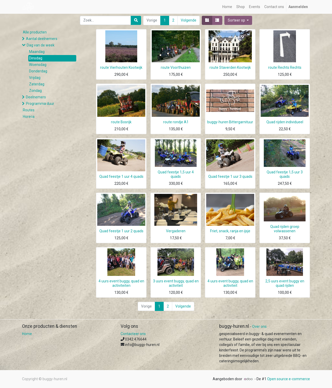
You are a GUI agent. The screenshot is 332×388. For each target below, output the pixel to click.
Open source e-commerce (288, 379)
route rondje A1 (176, 122)
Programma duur (40, 103)
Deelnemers (36, 97)
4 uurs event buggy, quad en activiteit (230, 283)
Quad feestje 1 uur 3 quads (230, 176)
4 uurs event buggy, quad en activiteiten (121, 283)
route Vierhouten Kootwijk (121, 67)
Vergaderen (175, 231)
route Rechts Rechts (284, 67)
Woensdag (37, 65)
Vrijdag (34, 78)
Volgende (188, 20)
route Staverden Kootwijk (230, 67)
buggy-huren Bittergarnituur (230, 122)
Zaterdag (36, 84)
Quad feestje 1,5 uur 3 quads (285, 174)
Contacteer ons (133, 334)
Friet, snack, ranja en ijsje (230, 231)
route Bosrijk (121, 122)
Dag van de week (40, 45)
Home (27, 334)
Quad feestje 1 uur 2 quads (121, 231)
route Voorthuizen (176, 67)
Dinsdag (35, 58)
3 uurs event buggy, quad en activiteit (176, 283)
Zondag (35, 91)
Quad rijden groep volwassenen (284, 228)
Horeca (28, 116)
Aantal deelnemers (41, 39)
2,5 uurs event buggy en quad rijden (284, 283)
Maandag (37, 52)
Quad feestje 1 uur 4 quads (121, 176)
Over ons (259, 326)
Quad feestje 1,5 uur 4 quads (176, 174)
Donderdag (38, 71)
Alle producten (35, 32)
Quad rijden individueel (284, 122)
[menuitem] (227, 7)
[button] (238, 20)
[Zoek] (136, 20)
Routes (28, 110)
